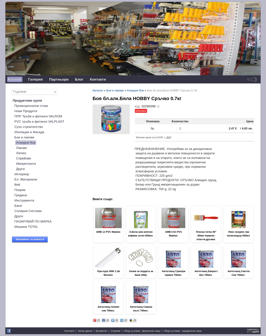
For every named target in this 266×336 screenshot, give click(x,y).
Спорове (115, 331)
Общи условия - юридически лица (183, 331)
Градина (20, 195)
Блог (79, 79)
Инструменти (24, 200)
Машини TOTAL (26, 226)
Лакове (21, 148)
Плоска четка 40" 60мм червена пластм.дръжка (206, 236)
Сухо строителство (28, 127)
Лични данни (85, 331)
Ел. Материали (25, 179)
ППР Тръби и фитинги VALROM (38, 116)
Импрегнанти (26, 163)
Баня (18, 205)
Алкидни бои (25, 142)
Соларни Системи (28, 211)
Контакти (98, 79)
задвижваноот (253, 330)
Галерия (35, 79)
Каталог (15, 79)
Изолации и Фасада (29, 132)
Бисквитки (101, 331)
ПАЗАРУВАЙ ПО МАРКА (33, 221)
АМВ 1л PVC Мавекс (108, 232)
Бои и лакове (24, 137)
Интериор (21, 174)
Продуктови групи (27, 100)
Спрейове (23, 158)
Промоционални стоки (31, 106)
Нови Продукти (25, 111)
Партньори (59, 79)
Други (20, 169)
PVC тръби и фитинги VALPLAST (39, 121)
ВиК (17, 184)
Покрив (19, 190)
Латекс (21, 153)
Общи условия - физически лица (142, 331)
